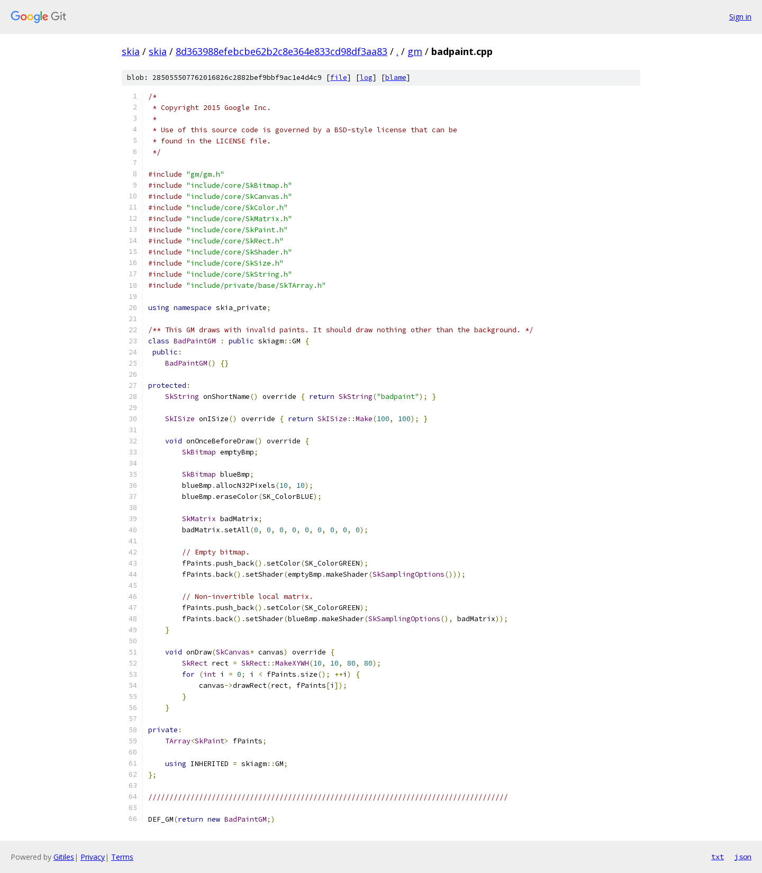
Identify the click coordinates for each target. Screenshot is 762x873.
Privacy (92, 857)
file (338, 77)
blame (395, 77)
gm (414, 51)
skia (131, 51)
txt (717, 856)
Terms (122, 857)
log (366, 77)
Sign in (740, 17)
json (742, 856)
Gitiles (63, 857)
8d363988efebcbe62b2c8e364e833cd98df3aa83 (281, 51)
